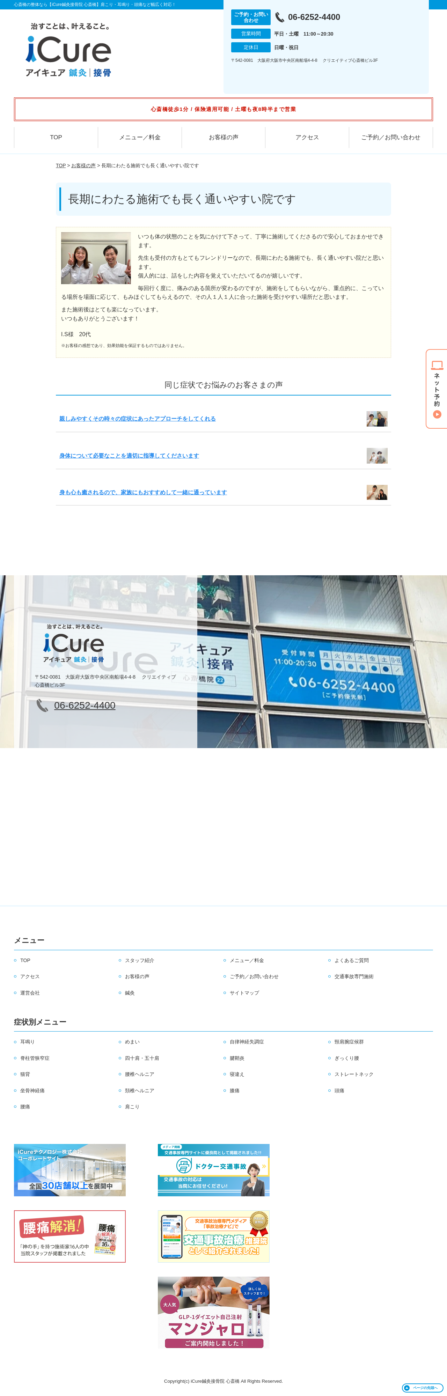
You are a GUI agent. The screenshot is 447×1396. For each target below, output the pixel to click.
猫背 (25, 1074)
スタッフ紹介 (139, 960)
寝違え (237, 1074)
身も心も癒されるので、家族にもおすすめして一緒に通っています (143, 492)
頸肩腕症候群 (349, 1041)
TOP (56, 137)
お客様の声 (224, 137)
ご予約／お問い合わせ (390, 137)
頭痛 (339, 1090)
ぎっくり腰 (347, 1058)
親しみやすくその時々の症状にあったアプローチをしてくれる (137, 419)
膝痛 (235, 1090)
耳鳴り (27, 1041)
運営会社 (30, 993)
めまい (132, 1041)
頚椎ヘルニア (139, 1090)
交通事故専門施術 (354, 976)
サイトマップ (244, 993)
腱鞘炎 (237, 1058)
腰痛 (25, 1106)
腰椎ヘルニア (139, 1074)
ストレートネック (354, 1074)
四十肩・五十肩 (142, 1058)
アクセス (307, 137)
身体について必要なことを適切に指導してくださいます (129, 456)
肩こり (132, 1106)
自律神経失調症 (247, 1041)
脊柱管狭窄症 (35, 1058)
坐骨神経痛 (32, 1090)
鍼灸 (130, 993)
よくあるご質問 (352, 960)
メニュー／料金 (140, 137)
